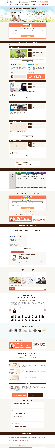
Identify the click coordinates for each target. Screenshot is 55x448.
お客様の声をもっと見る (27, 248)
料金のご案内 (44, 335)
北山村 (26, 440)
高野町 (44, 437)
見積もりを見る (27, 36)
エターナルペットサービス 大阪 (15, 121)
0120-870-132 (15, 152)
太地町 (20, 440)
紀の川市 (29, 437)
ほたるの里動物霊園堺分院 (14, 102)
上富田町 (10, 440)
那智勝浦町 (16, 440)
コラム (39, 4)
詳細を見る (27, 61)
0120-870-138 (15, 132)
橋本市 (15, 437)
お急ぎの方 (45, 4)
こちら (29, 21)
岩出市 (32, 437)
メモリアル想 (12, 81)
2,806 (39, 50)
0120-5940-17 (15, 94)
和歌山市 (10, 437)
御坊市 (21, 437)
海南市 (13, 437)
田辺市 (23, 437)
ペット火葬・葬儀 (15, 4)
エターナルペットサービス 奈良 (15, 140)
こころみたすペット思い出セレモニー (17, 47)
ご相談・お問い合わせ (44, 1)
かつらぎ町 (38, 437)
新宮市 (26, 437)
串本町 (28, 440)
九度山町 (41, 437)
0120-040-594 (15, 113)
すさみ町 (13, 440)
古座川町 (23, 440)
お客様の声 (33, 4)
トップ (10, 4)
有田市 (18, 437)
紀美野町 (34, 437)
